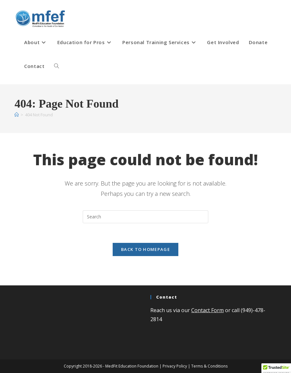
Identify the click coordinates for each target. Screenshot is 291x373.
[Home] (16, 115)
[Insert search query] (145, 216)
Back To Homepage (145, 249)
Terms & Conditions (209, 366)
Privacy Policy (175, 366)
